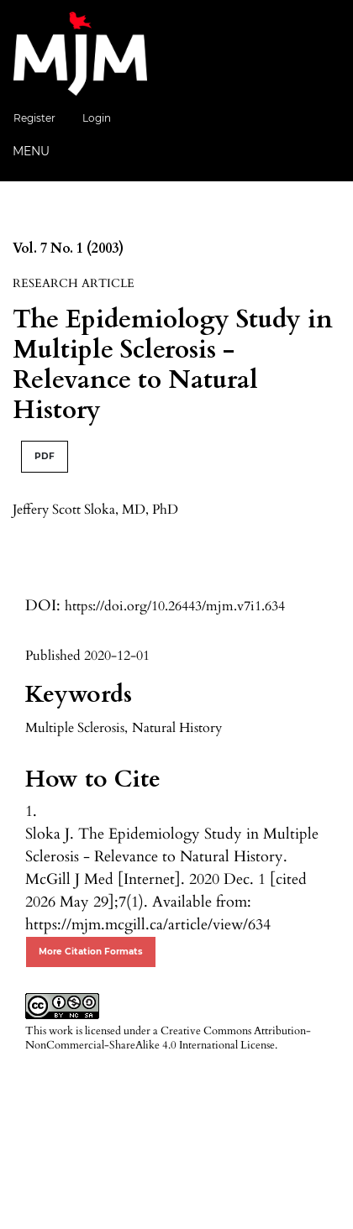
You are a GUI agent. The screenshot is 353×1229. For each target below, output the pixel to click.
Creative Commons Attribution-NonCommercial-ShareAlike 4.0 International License (168, 1038)
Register (34, 118)
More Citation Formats (91, 951)
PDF (44, 456)
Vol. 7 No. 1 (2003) (68, 248)
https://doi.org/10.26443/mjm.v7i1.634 (175, 606)
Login (96, 118)
